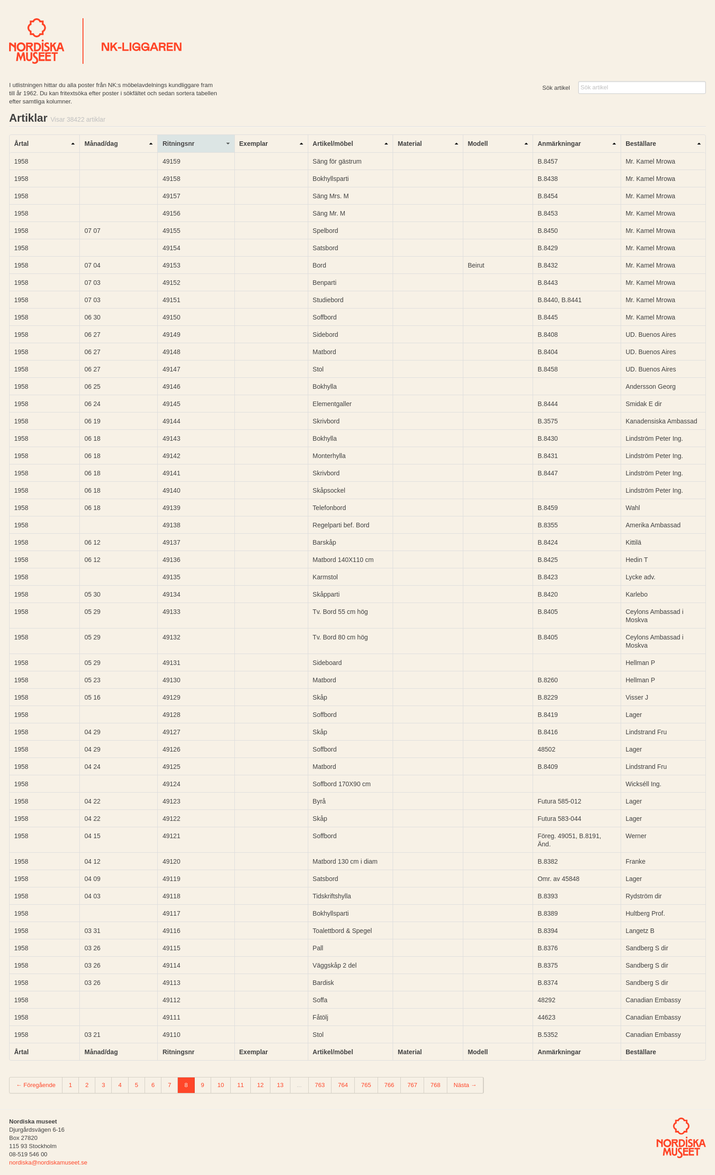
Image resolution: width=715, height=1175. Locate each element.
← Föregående (36, 1085)
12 (260, 1085)
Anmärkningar (559, 143)
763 (320, 1085)
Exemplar (253, 143)
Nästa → (465, 1085)
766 (389, 1085)
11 (240, 1085)
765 (366, 1085)
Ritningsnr (178, 143)
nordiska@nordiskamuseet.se (48, 1162)
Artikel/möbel (333, 143)
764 (343, 1085)
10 (221, 1085)
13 (280, 1085)
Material (410, 143)
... (299, 1085)
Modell (478, 143)
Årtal (21, 143)
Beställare (641, 143)
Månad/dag (101, 143)
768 (435, 1085)
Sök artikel (556, 87)
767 (412, 1085)
